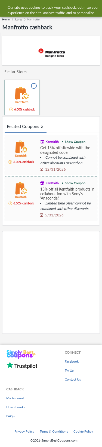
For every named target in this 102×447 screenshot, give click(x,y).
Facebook (72, 361)
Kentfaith (52, 142)
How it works (15, 407)
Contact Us (73, 379)
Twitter (70, 370)
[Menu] (7, 8)
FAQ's (10, 416)
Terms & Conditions (54, 431)
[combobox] (56, 8)
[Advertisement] (51, 282)
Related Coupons (25, 127)
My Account (15, 398)
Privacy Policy (24, 431)
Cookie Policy (83, 431)
